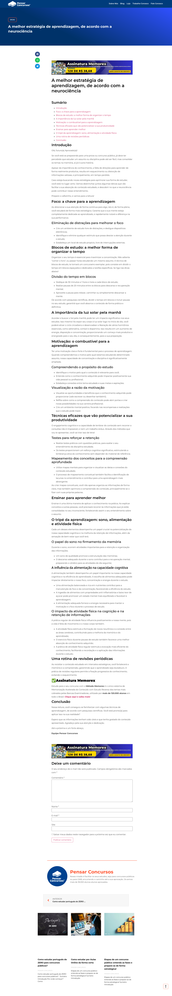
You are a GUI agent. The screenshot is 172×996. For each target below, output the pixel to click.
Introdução (61, 108)
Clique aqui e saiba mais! (77, 697)
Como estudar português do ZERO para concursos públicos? (52, 962)
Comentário (58, 778)
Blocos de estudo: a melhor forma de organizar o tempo (83, 115)
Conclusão (61, 140)
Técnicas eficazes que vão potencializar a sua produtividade (85, 126)
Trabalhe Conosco (141, 4)
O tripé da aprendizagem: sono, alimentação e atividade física (86, 133)
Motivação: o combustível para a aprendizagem (79, 122)
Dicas (12, 20)
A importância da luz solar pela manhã (75, 119)
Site (53, 825)
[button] (37, 54)
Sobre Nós (113, 4)
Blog (122, 4)
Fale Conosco (157, 4)
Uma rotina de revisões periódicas (72, 136)
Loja (128, 4)
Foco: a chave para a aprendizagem (73, 112)
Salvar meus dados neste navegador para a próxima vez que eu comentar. (89, 834)
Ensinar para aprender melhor (71, 129)
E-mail (55, 816)
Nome (55, 807)
